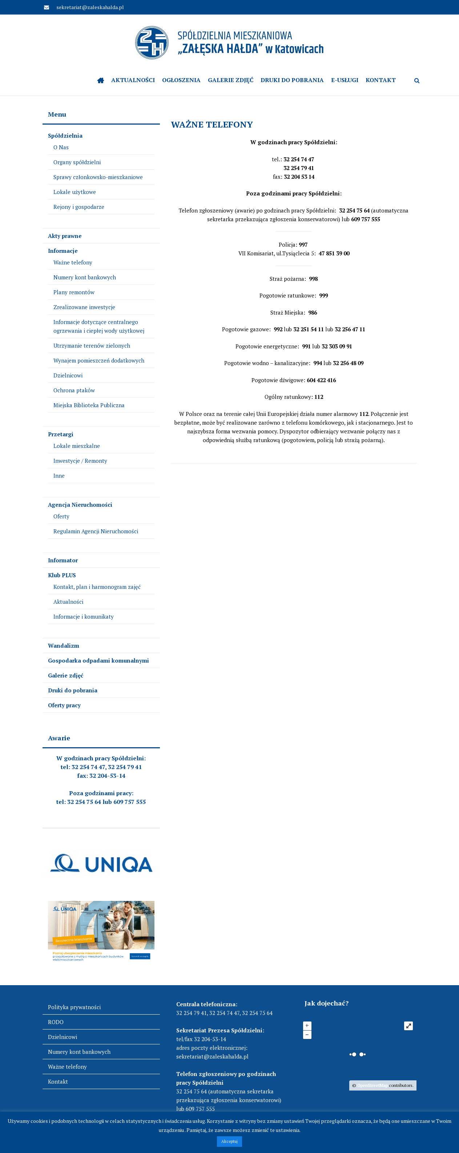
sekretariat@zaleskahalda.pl (89, 7)
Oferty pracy (64, 705)
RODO (56, 1021)
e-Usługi (344, 80)
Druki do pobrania (292, 80)
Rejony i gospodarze (78, 206)
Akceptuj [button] (229, 1141)
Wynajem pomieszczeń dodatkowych (98, 360)
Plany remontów (73, 292)
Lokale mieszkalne (76, 445)
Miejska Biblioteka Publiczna (89, 405)
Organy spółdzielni (77, 162)
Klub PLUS (62, 575)
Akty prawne (65, 235)
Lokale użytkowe (74, 191)
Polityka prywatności (74, 1007)
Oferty (61, 516)
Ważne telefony (72, 262)
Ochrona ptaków (74, 390)
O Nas (61, 147)
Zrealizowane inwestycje (84, 307)
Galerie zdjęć (230, 80)
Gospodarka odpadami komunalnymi (98, 660)
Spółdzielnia (65, 135)
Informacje (63, 250)
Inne (59, 475)
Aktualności (133, 80)
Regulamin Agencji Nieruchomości (95, 531)
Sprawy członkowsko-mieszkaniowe (98, 177)
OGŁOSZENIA (181, 80)
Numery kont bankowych (84, 277)
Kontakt (381, 80)
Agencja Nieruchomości (80, 504)
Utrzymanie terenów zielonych (91, 345)
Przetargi (60, 434)
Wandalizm (63, 645)
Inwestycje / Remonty (80, 460)
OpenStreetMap (372, 1085)
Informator (63, 560)
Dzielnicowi (67, 375)
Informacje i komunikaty (83, 616)
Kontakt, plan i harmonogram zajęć (97, 586)
